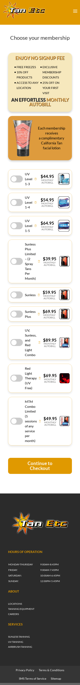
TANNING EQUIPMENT (21, 608)
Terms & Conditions (51, 670)
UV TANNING (15, 641)
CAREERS (13, 614)
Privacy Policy (25, 670)
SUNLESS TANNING (19, 636)
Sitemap (56, 678)
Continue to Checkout (40, 466)
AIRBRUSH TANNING (20, 646)
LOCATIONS (15, 603)
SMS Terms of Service (32, 678)
